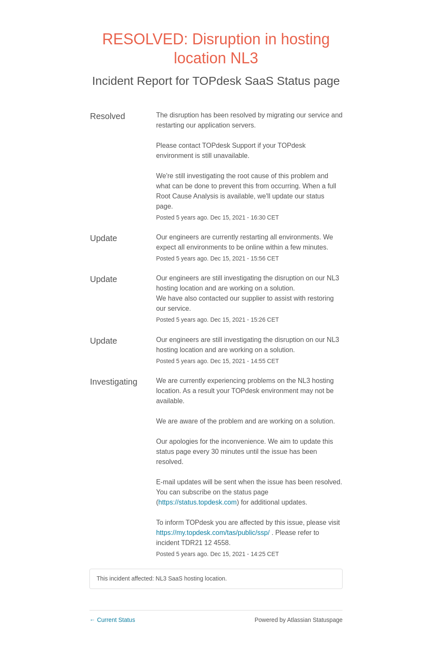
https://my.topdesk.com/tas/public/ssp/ (213, 532)
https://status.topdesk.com (197, 502)
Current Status (112, 619)
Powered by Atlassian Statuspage (298, 619)
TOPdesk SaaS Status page (266, 80)
